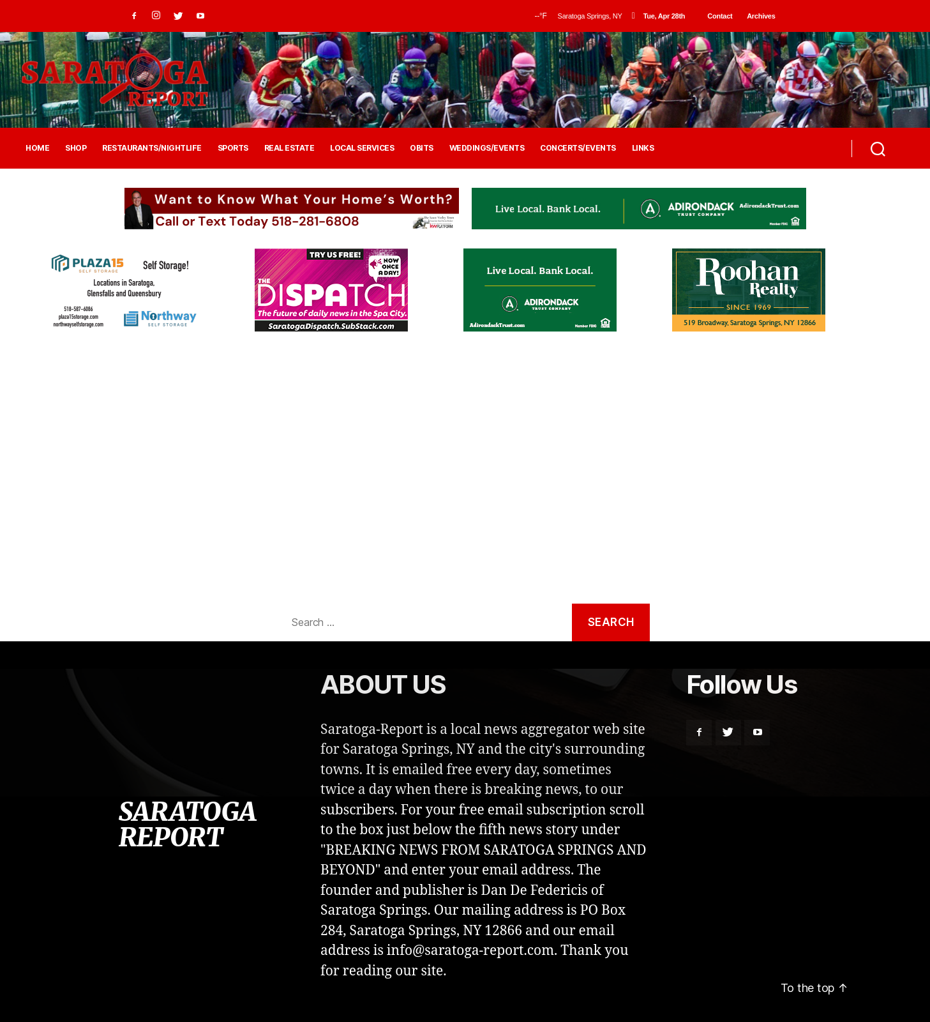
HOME (37, 148)
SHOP (75, 148)
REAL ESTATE (289, 148)
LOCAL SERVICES (362, 148)
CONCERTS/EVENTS (578, 148)
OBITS (421, 148)
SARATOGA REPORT (187, 824)
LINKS (643, 148)
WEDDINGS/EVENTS (487, 148)
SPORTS (233, 148)
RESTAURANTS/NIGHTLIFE (152, 148)
